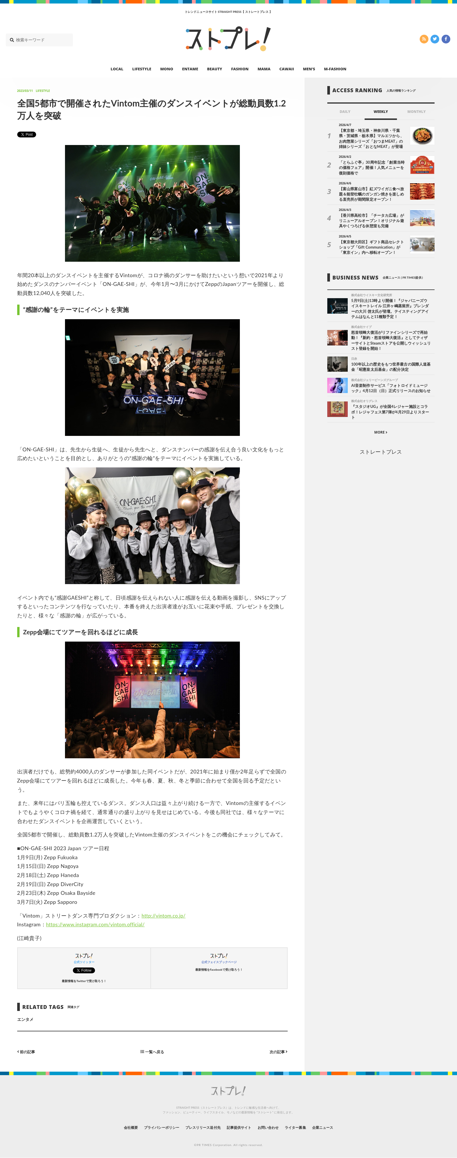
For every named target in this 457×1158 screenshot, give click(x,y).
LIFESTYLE (141, 68)
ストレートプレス (381, 459)
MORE (380, 439)
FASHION (240, 68)
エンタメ (25, 1019)
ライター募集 (306, 1127)
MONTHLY (416, 111)
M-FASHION (335, 68)
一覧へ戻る (152, 1051)
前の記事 (27, 1051)
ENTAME (190, 68)
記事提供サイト (240, 1127)
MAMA (264, 68)
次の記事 (278, 1051)
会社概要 (115, 1127)
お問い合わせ (274, 1127)
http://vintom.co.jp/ (165, 915)
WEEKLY (381, 111)
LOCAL (117, 68)
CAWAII (287, 68)
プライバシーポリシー (150, 1127)
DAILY (345, 111)
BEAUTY (214, 68)
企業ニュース (338, 1127)
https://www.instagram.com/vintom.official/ (99, 924)
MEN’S (309, 68)
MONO (166, 68)
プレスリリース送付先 (198, 1127)
